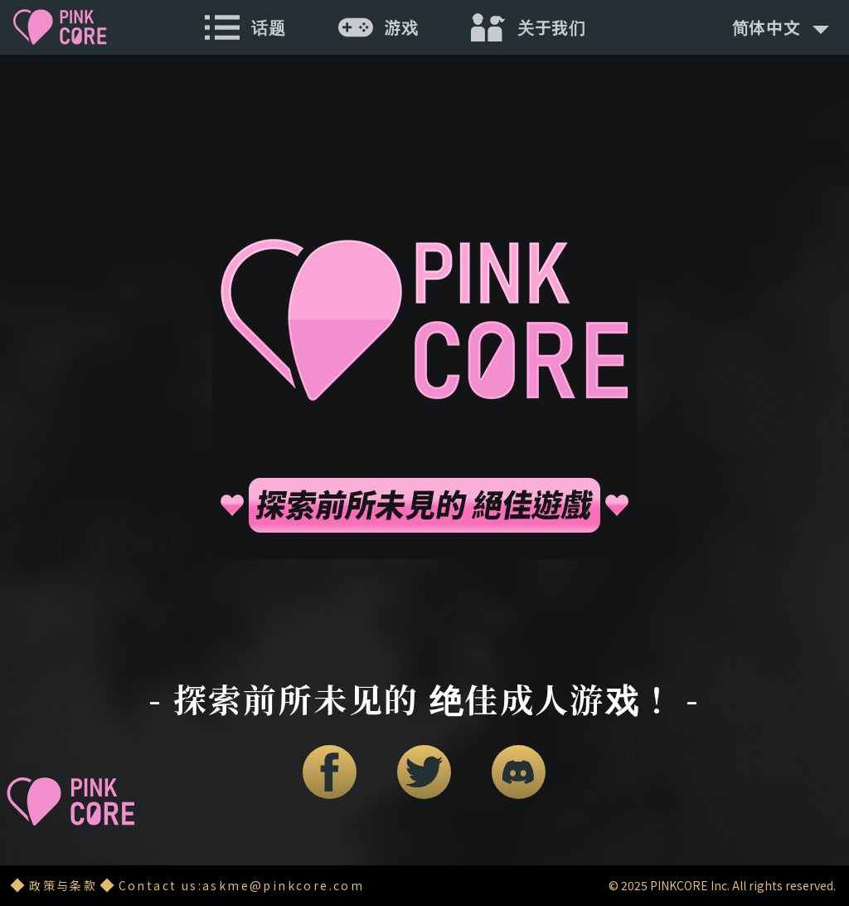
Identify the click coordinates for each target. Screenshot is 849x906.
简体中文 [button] (769, 27)
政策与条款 (63, 885)
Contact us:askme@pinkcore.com (242, 885)
